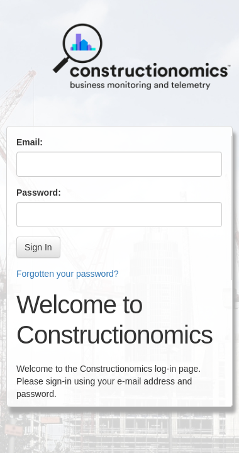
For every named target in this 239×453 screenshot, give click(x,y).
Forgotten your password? (67, 274)
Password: (38, 192)
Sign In (38, 247)
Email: (29, 142)
